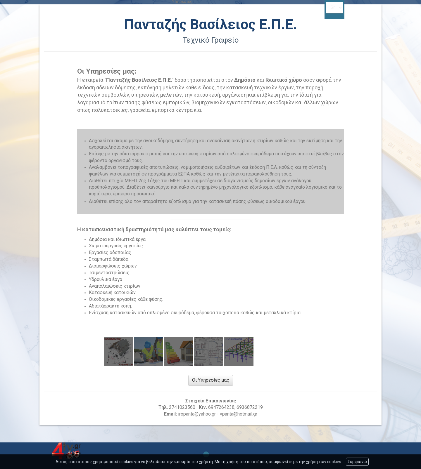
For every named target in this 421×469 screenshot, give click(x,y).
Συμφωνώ (357, 461)
